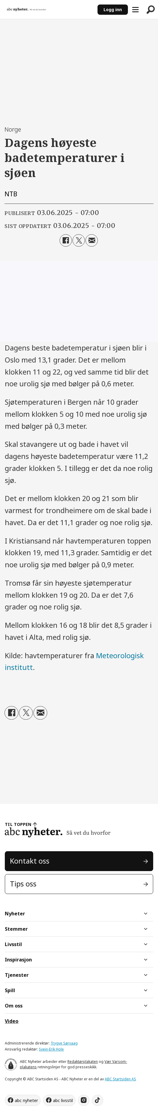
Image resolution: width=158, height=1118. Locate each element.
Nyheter (15, 913)
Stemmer (16, 929)
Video (11, 1021)
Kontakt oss (29, 861)
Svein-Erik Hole (51, 1049)
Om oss (14, 1005)
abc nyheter (26, 1100)
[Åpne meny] (135, 10)
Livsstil (13, 944)
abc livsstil (63, 1100)
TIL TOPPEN (18, 824)
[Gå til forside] (48, 10)
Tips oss (23, 884)
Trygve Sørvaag (64, 1043)
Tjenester (17, 975)
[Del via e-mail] (91, 240)
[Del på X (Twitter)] (79, 240)
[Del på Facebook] (66, 240)
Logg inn (113, 9)
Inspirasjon (18, 959)
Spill (10, 990)
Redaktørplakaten (82, 1061)
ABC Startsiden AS (120, 1079)
